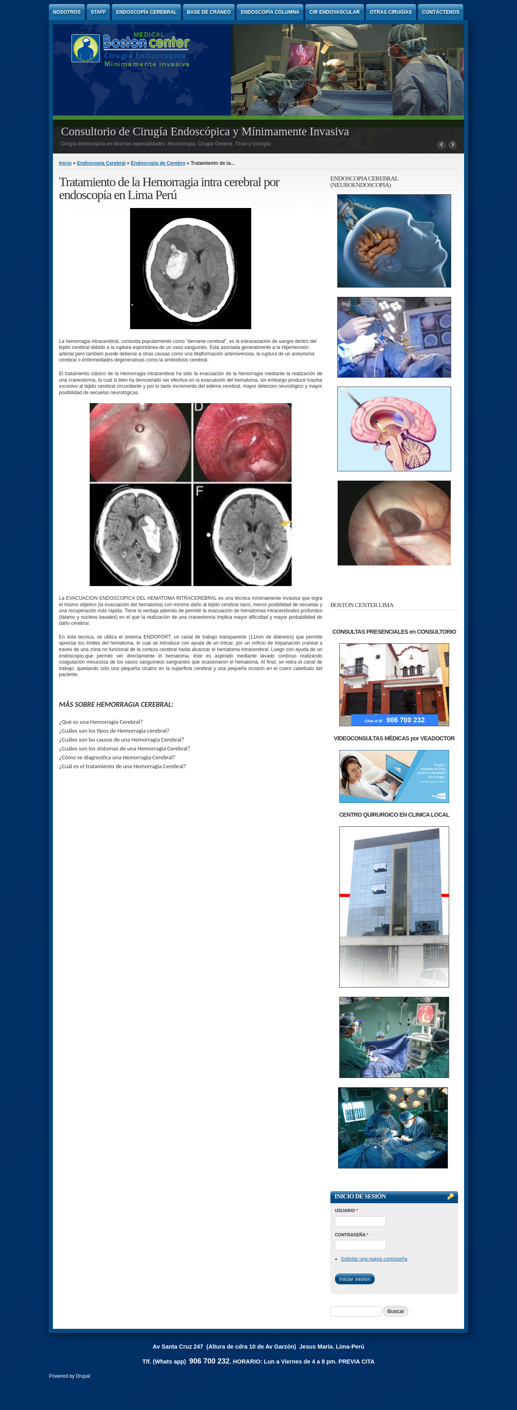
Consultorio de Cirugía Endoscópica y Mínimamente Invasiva (205, 131)
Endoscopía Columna (270, 12)
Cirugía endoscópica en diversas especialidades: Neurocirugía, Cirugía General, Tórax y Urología (166, 144)
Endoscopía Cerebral (146, 12)
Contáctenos (441, 12)
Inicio (65, 163)
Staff (98, 12)
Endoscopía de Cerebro (158, 163)
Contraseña (351, 1234)
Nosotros (67, 12)
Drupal (83, 1376)
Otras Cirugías (391, 12)
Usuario (346, 1210)
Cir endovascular (334, 12)
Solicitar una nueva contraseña (374, 1259)
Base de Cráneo (209, 12)
